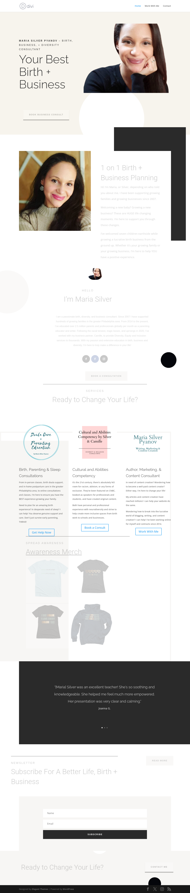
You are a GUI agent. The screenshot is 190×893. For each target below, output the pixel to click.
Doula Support (36, 101)
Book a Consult (94, 528)
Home (138, 6)
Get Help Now (41, 532)
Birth (31, 72)
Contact (167, 6)
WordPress (68, 889)
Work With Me (152, 6)
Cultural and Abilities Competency (94, 469)
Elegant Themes (40, 889)
